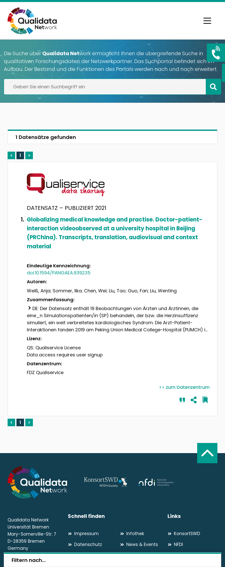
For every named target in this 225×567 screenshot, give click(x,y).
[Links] (192, 516)
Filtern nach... (29, 560)
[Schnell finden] (118, 516)
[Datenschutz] (92, 544)
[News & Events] (144, 544)
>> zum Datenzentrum (184, 387)
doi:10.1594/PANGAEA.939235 (59, 273)
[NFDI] (192, 544)
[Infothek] (144, 533)
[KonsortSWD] (192, 533)
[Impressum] (92, 533)
